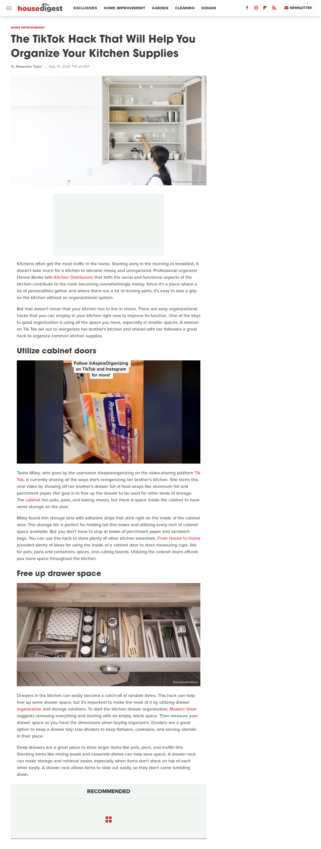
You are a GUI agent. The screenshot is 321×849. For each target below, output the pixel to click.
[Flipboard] (265, 9)
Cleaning (185, 8)
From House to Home (178, 538)
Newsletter (298, 8)
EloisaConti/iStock (185, 682)
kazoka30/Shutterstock (188, 181)
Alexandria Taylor (29, 66)
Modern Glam (183, 709)
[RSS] (274, 9)
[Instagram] (256, 9)
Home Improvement (124, 8)
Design (208, 8)
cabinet (33, 500)
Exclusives (85, 8)
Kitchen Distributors (73, 277)
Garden (160, 8)
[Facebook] (247, 9)
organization (29, 709)
